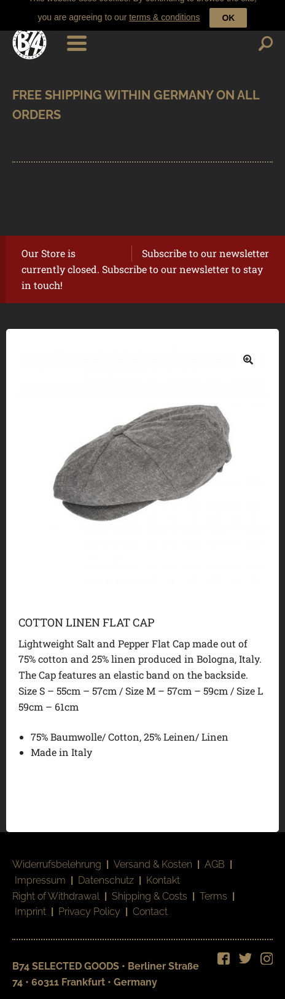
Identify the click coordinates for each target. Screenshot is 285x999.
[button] (248, 352)
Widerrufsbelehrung (56, 857)
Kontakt (163, 872)
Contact (150, 904)
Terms (213, 888)
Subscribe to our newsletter (205, 245)
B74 (29, 35)
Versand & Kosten (153, 857)
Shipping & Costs (149, 888)
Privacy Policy (89, 904)
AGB (215, 857)
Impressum (40, 872)
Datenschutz (106, 872)
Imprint (30, 904)
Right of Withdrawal (56, 888)
